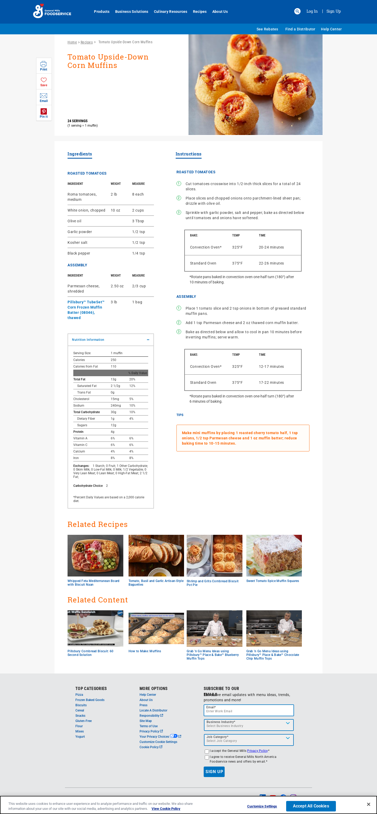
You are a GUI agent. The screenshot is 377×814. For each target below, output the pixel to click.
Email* (211, 707)
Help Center (331, 29)
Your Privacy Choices (160, 736)
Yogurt (80, 736)
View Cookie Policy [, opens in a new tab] (166, 809)
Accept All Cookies (311, 806)
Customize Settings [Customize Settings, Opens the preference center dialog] (262, 806)
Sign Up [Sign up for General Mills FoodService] (333, 11)
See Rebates (267, 29)
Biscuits (81, 705)
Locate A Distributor (153, 710)
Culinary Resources (168, 11)
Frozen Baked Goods (89, 700)
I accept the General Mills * (239, 751)
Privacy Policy (151, 731)
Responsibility (151, 716)
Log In (312, 11)
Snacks (80, 716)
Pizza (79, 695)
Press (143, 705)
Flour (79, 726)
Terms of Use (149, 726)
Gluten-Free (83, 721)
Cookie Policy (151, 747)
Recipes (197, 11)
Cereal (79, 710)
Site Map (146, 721)
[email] (249, 710)
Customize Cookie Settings (158, 742)
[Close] (368, 804)
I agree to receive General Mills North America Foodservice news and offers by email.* (243, 759)
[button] (297, 11)
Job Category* (218, 737)
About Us (217, 11)
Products (99, 11)
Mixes (79, 731)
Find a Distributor (300, 29)
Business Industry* (221, 722)
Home (72, 42)
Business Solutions (129, 11)
